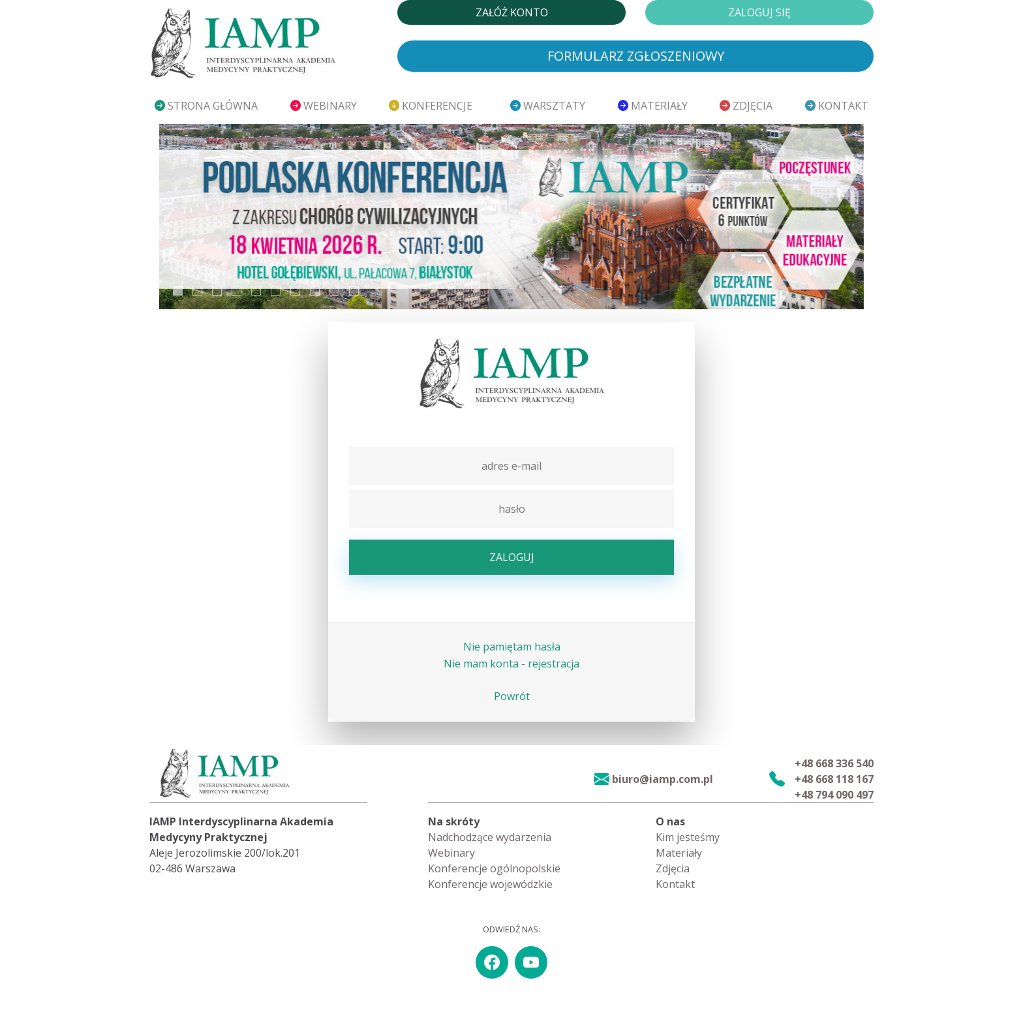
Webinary (323, 106)
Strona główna (206, 106)
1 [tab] (178, 291)
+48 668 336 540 (834, 763)
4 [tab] (236, 291)
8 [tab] (315, 291)
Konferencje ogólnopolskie (494, 868)
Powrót (512, 696)
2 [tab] (197, 291)
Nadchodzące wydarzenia (489, 837)
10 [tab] (354, 291)
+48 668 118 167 (834, 779)
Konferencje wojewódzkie (490, 884)
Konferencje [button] (432, 106)
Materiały (653, 106)
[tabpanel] (511, 216)
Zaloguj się (759, 12)
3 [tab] (217, 291)
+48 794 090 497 (834, 795)
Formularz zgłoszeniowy (635, 56)
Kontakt (836, 106)
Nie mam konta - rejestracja (511, 663)
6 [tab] (276, 291)
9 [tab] (334, 291)
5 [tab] (256, 291)
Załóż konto (512, 12)
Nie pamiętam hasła (511, 646)
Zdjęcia (746, 106)
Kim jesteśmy (688, 837)
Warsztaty (547, 106)
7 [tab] (295, 291)
